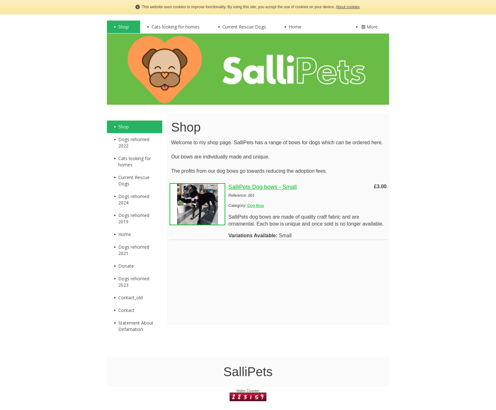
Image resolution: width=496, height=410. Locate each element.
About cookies (347, 7)
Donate (126, 266)
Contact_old (130, 298)
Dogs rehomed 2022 (133, 142)
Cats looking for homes (176, 27)
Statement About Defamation (135, 326)
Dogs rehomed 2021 (133, 250)
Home (295, 27)
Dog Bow (255, 205)
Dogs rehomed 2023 (133, 282)
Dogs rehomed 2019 (133, 218)
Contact (126, 310)
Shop (123, 27)
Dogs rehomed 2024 (133, 199)
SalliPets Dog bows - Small (262, 187)
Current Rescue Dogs (244, 27)
